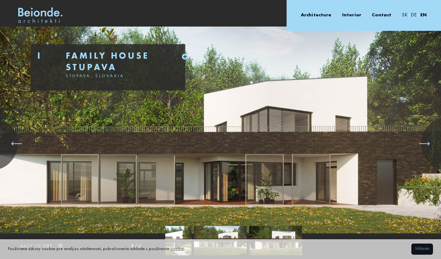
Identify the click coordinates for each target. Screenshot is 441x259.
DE (414, 15)
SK (404, 15)
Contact (381, 15)
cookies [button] (177, 249)
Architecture (316, 15)
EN (423, 15)
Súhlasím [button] (422, 249)
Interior (351, 15)
